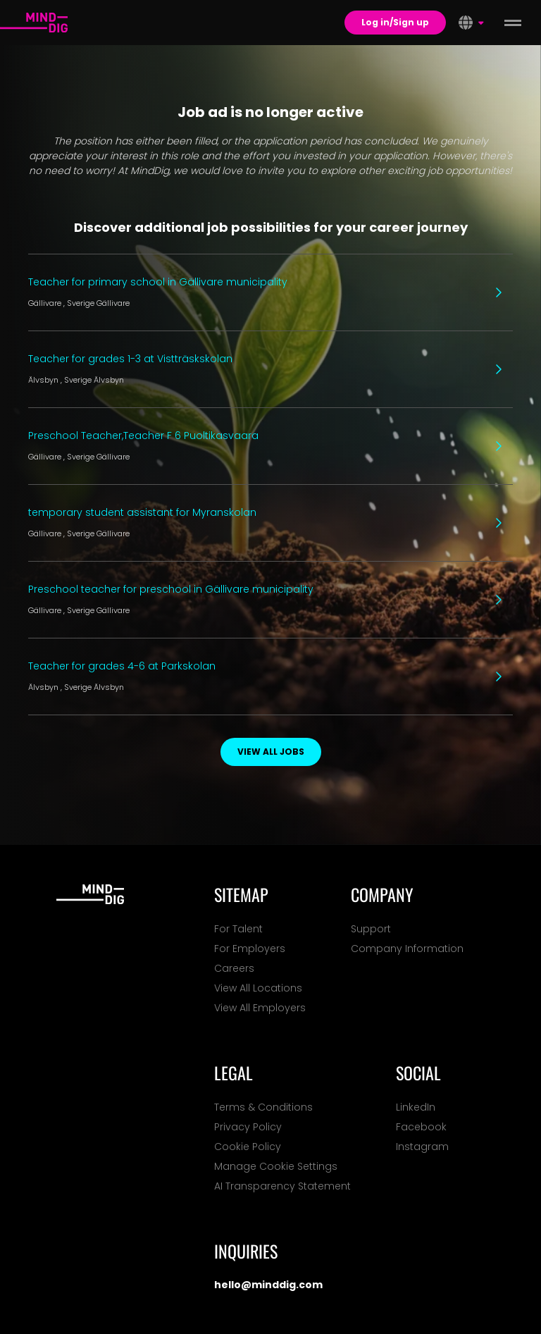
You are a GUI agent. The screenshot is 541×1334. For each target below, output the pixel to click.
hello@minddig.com (268, 1285)
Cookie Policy (247, 1147)
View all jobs (270, 752)
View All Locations (258, 988)
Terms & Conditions (263, 1107)
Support (371, 929)
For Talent (238, 929)
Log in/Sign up (395, 22)
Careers (234, 968)
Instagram (422, 1147)
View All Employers (260, 1008)
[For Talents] (34, 22)
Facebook (421, 1127)
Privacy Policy (248, 1127)
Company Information (407, 948)
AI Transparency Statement (282, 1186)
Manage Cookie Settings (275, 1166)
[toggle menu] (513, 22)
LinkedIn (415, 1107)
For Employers (249, 948)
